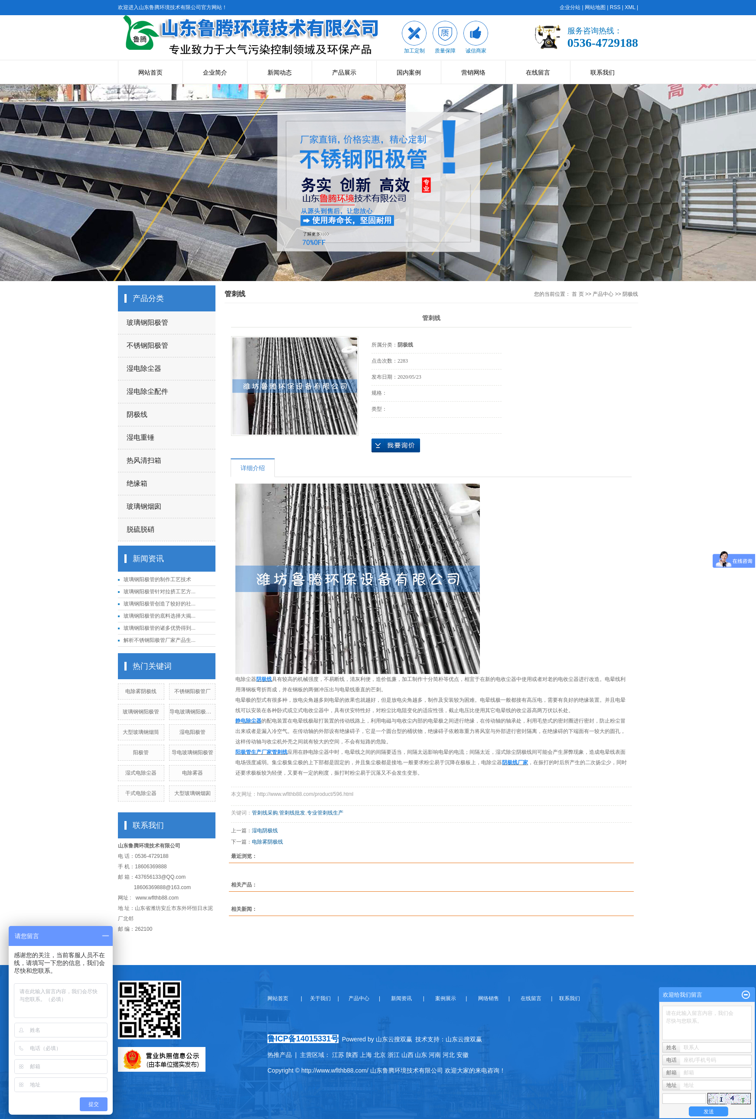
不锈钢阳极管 (147, 345)
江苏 (338, 1054)
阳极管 (141, 752)
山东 (421, 1054)
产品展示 (344, 72)
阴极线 (137, 414)
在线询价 (395, 445)
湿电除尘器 (144, 368)
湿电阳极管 (192, 732)
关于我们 (323, 998)
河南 (435, 1054)
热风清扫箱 (144, 460)
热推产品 (279, 1054)
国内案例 (409, 72)
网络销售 (489, 998)
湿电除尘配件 (147, 391)
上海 (366, 1054)
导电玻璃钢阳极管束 (192, 712)
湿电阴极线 (265, 831)
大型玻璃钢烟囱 (192, 793)
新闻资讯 (401, 998)
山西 (407, 1054)
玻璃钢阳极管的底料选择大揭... (160, 616)
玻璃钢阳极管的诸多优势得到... (160, 628)
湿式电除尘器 (140, 773)
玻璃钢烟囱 (144, 506)
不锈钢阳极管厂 (192, 691)
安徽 (462, 1054)
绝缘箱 (137, 483)
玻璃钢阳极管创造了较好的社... (160, 604)
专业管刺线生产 (325, 813)
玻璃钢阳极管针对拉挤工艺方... (160, 592)
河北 (449, 1054)
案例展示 (445, 998)
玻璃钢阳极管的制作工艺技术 (157, 579)
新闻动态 (279, 72)
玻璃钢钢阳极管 (141, 712)
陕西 (352, 1054)
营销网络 (473, 72)
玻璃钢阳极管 (147, 322)
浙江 (394, 1054)
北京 (380, 1054)
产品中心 (603, 294)
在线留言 (538, 72)
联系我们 (602, 72)
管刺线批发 (292, 813)
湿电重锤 (140, 437)
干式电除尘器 (140, 793)
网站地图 (595, 7)
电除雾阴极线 (140, 691)
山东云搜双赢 (464, 1039)
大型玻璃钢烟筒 (141, 732)
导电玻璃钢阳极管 (192, 752)
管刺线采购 (265, 813)
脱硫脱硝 (140, 529)
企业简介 (215, 72)
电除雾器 (192, 773)
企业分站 (570, 7)
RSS (615, 7)
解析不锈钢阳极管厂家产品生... (160, 640)
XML (630, 7)
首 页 (577, 294)
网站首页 (150, 72)
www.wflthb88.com (157, 898)
